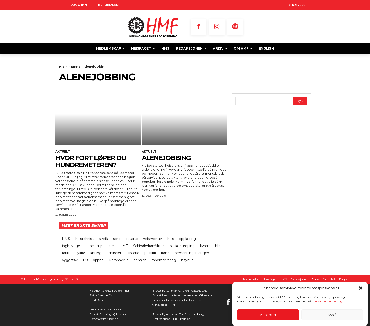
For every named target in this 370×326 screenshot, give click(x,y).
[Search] (300, 101)
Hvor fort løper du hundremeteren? (90, 161)
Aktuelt (62, 151)
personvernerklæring (327, 301)
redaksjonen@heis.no (197, 295)
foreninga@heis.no (113, 314)
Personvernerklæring (103, 319)
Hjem (63, 66)
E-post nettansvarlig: (167, 290)
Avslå (332, 315)
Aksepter (268, 315)
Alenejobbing (166, 158)
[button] (360, 288)
